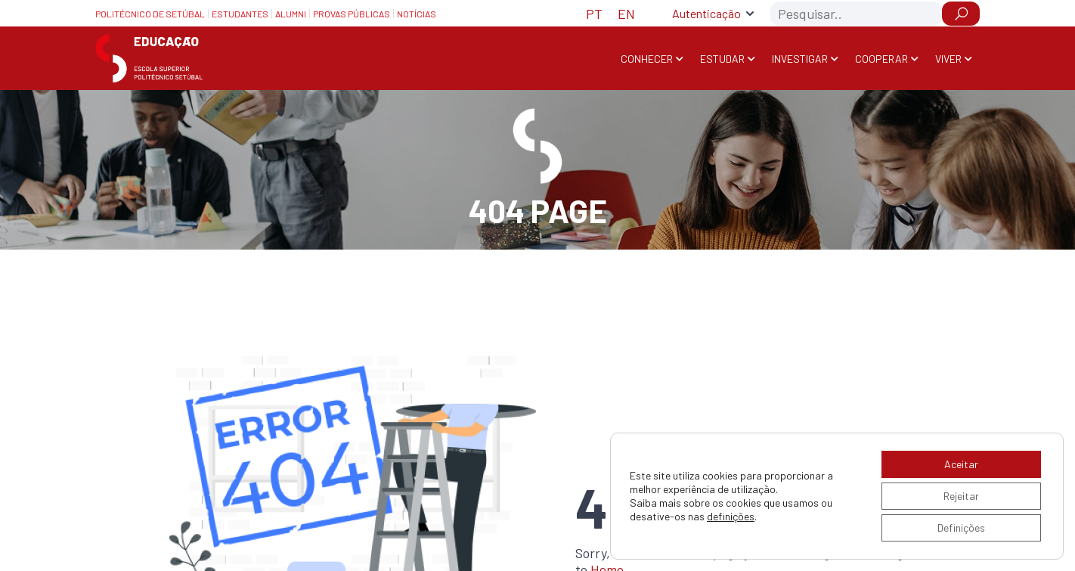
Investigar (800, 58)
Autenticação (706, 13)
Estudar (722, 58)
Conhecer (647, 58)
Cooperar (881, 58)
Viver (948, 58)
